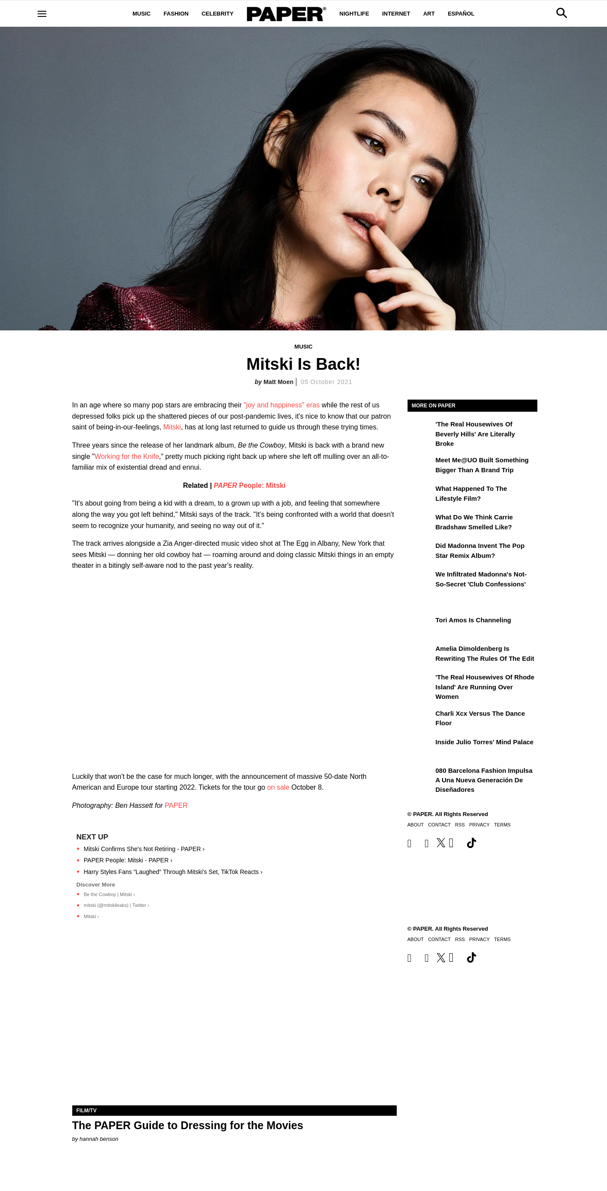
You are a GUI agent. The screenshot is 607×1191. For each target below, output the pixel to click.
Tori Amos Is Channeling (473, 620)
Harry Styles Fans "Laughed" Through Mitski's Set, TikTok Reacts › (173, 871)
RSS (460, 824)
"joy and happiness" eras (282, 405)
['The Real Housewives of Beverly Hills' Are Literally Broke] (420, 430)
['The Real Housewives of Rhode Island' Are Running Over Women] (420, 683)
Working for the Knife (126, 456)
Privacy (479, 824)
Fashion (176, 13)
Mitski (172, 427)
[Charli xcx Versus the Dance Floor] (420, 719)
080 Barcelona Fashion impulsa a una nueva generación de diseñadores (484, 780)
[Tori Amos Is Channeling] (420, 626)
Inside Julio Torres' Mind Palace (485, 742)
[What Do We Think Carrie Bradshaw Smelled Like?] (420, 523)
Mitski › (91, 916)
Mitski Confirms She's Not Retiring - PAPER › (144, 848)
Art (429, 13)
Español (461, 13)
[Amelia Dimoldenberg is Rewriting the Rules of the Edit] (420, 655)
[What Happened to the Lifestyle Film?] (420, 495)
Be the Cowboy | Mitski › (109, 894)
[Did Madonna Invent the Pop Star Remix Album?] (420, 552)
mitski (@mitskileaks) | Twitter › (116, 905)
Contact (439, 824)
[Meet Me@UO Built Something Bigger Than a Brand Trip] (420, 466)
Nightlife (354, 13)
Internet (396, 13)
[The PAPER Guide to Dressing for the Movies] (234, 1024)
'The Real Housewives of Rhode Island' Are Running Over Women (485, 686)
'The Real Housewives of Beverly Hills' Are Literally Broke (475, 433)
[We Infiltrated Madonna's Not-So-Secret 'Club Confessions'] (420, 580)
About (416, 824)
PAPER (176, 805)
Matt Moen (278, 381)
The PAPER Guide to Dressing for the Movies (187, 1125)
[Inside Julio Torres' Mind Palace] (420, 748)
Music (141, 13)
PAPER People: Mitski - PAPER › (128, 860)
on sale (278, 787)
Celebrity (218, 13)
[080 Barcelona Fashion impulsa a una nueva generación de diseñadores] (420, 777)
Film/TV (87, 1111)
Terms (502, 824)
